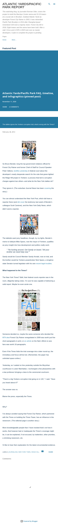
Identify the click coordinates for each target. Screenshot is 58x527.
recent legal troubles (44, 264)
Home (4, 40)
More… (14, 40)
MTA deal (6, 338)
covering (47, 188)
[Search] (49, 3)
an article (27, 341)
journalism (12, 452)
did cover (21, 202)
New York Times (24, 452)
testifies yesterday (21, 171)
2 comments (14, 107)
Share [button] (4, 107)
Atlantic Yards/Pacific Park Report (21, 5)
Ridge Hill (35, 452)
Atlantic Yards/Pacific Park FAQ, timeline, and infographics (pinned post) (28, 94)
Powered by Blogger (29, 521)
